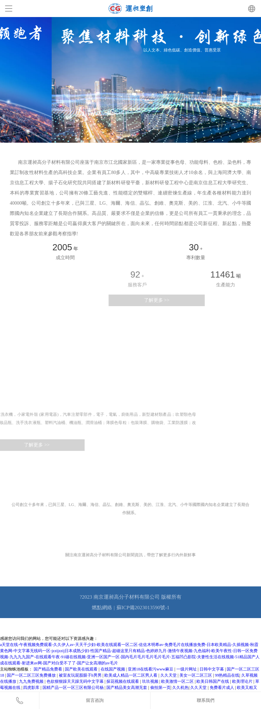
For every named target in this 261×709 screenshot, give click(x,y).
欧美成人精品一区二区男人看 (131, 675)
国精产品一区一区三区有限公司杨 (73, 687)
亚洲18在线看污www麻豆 (151, 669)
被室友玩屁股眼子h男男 (81, 675)
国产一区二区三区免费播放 (32, 675)
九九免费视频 (32, 681)
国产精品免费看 (48, 669)
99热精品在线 (227, 675)
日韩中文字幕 (212, 669)
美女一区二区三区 (196, 675)
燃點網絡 (102, 607)
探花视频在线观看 (123, 681)
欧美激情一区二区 (178, 681)
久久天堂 (169, 675)
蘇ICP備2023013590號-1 (143, 607)
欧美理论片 (243, 681)
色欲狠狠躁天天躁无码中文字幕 (76, 681)
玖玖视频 (150, 681)
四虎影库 (31, 687)
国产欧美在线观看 (82, 669)
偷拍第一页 (160, 687)
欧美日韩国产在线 (213, 681)
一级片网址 (187, 669)
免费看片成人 (222, 687)
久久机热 (180, 687)
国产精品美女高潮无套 (127, 687)
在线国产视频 (113, 669)
